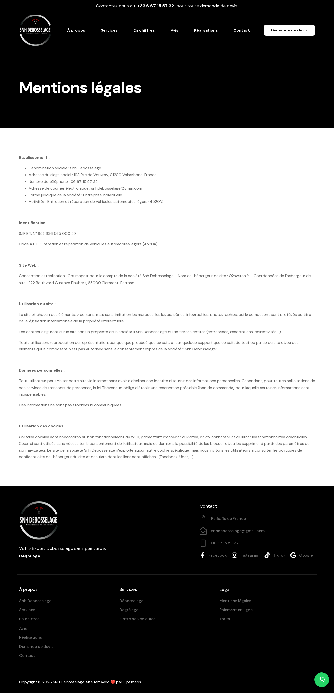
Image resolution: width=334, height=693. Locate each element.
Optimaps (132, 682)
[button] (321, 679)
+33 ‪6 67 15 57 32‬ (155, 6)
